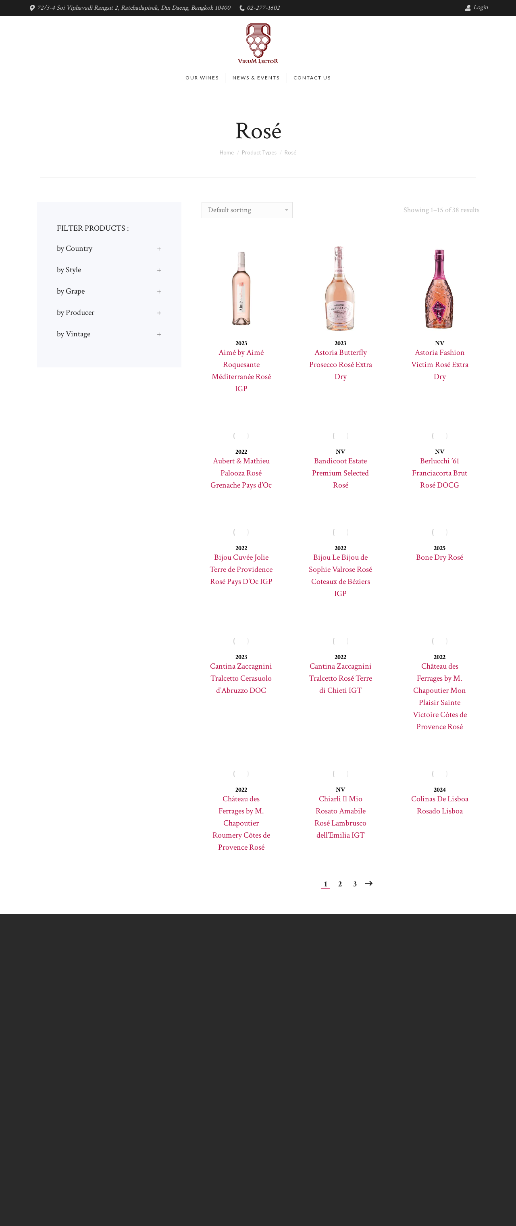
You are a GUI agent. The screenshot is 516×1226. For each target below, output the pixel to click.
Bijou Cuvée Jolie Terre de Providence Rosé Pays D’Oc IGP (241, 569)
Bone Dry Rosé (439, 557)
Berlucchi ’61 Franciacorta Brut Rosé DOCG (439, 473)
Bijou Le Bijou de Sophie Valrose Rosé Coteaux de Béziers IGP (340, 575)
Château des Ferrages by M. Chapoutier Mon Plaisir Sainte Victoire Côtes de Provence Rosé (440, 696)
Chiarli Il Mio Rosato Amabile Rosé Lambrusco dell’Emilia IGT (340, 817)
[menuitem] (202, 78)
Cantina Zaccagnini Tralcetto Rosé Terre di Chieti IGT (340, 678)
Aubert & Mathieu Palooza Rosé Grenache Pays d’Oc (241, 473)
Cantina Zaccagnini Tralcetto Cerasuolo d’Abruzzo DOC (241, 678)
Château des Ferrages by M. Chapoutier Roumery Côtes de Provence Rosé (241, 823)
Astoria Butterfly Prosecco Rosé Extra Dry (340, 364)
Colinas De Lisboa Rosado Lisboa (439, 805)
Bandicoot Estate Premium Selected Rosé (340, 473)
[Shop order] (247, 210)
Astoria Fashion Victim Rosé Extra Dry (439, 364)
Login (476, 7)
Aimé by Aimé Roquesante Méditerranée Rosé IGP (241, 370)
